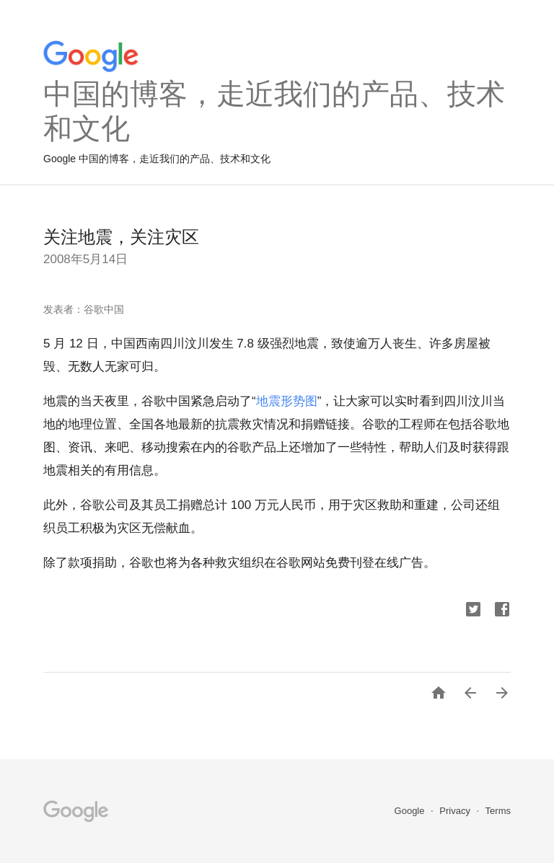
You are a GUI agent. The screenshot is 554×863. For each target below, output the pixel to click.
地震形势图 (286, 401)
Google (411, 810)
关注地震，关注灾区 (121, 237)
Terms (498, 810)
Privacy (455, 810)
